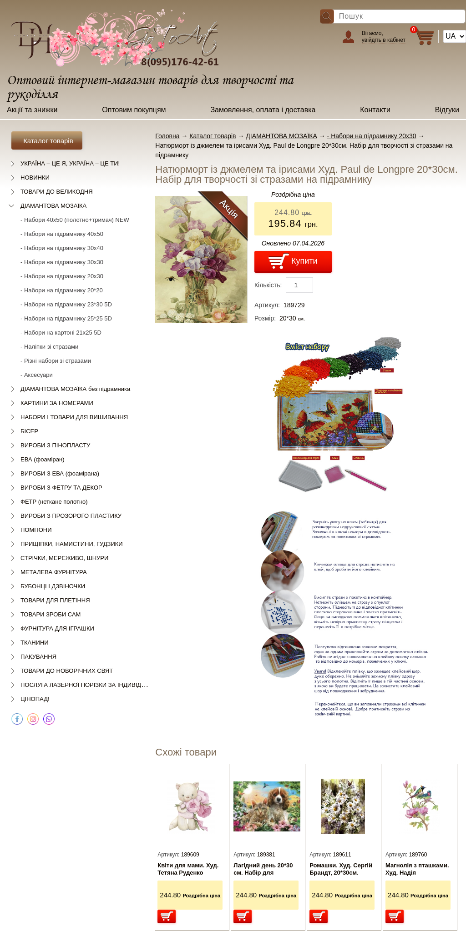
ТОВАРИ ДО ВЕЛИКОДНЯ (56, 191)
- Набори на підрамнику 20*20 (61, 290)
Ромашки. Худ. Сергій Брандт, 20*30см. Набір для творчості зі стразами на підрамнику (342, 869)
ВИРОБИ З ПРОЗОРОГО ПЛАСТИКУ (71, 515)
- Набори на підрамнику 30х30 (61, 262)
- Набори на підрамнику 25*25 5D (66, 318)
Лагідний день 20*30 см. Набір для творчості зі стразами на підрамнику (265, 869)
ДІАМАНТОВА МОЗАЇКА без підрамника (75, 388)
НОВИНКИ (35, 177)
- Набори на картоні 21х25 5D (60, 332)
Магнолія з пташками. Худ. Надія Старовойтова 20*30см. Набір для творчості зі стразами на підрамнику (417, 869)
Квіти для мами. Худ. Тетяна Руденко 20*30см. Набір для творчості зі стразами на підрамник (189, 869)
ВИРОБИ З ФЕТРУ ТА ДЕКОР (61, 487)
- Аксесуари (36, 374)
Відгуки (447, 110)
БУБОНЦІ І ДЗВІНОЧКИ (52, 586)
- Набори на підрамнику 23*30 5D (66, 304)
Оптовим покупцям (134, 110)
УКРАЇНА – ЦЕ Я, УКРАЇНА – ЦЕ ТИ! (70, 163)
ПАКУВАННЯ (38, 656)
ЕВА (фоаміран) (42, 459)
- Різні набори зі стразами (55, 360)
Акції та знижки (32, 110)
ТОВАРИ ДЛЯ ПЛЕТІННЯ (55, 600)
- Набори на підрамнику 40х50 (61, 233)
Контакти (375, 110)
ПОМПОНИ (35, 529)
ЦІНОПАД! (35, 699)
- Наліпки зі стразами (49, 346)
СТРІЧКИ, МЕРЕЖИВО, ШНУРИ (64, 558)
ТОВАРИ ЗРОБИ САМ (50, 614)
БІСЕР (29, 431)
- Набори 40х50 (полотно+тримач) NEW (74, 219)
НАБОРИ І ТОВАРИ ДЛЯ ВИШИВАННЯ (74, 417)
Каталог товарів (212, 136)
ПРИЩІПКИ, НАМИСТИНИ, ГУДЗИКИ (71, 544)
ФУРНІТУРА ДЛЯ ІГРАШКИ (57, 628)
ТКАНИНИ (34, 642)
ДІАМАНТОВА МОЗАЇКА (53, 205)
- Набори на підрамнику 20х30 (61, 276)
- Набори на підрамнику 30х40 (61, 248)
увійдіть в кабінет (383, 40)
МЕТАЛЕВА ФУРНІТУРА (53, 572)
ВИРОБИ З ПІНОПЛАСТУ (55, 445)
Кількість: (268, 285)
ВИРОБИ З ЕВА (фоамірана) (59, 473)
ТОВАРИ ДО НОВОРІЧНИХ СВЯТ (66, 670)
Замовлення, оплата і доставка (262, 110)
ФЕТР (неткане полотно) (54, 501)
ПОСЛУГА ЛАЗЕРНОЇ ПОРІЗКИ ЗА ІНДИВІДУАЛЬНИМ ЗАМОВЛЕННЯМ (119, 684)
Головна (167, 136)
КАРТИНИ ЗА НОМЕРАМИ (56, 403)
